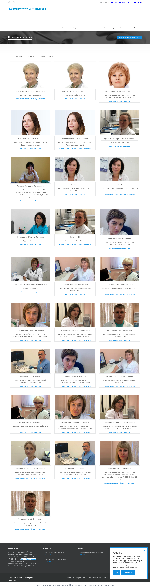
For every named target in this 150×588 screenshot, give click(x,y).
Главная (121, 38)
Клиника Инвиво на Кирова (75, 99)
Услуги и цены (78, 28)
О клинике (66, 28)
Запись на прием (110, 28)
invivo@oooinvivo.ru (28, 559)
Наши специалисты (94, 28)
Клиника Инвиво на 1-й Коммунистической (31, 99)
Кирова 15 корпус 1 (48, 56)
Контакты (138, 28)
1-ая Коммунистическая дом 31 (23, 56)
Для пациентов (126, 28)
